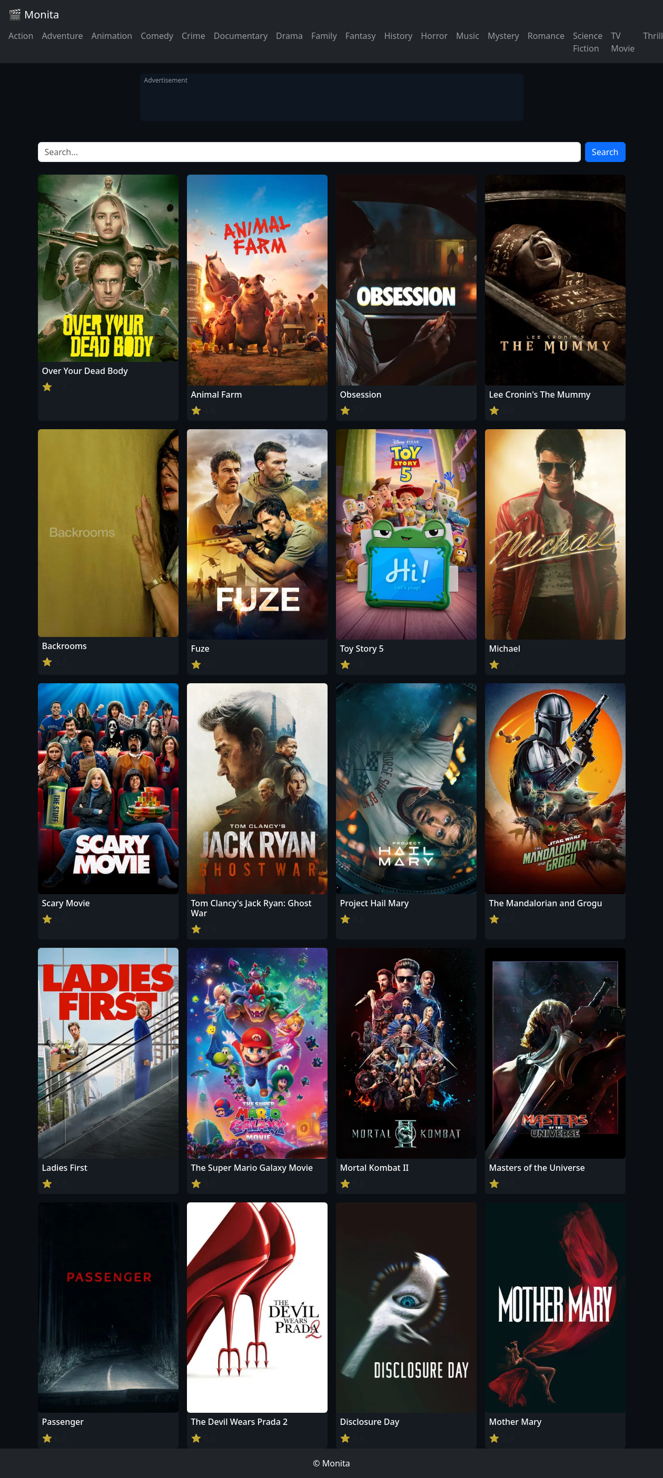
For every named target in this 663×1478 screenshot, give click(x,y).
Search (605, 152)
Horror (434, 36)
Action (20, 36)
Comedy (157, 36)
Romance (546, 36)
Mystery (503, 36)
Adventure (62, 36)
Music (467, 36)
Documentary (241, 36)
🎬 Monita (33, 14)
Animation (111, 36)
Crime (193, 36)
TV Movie (623, 42)
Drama (289, 36)
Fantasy (360, 36)
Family (324, 36)
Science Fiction (587, 42)
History (398, 36)
